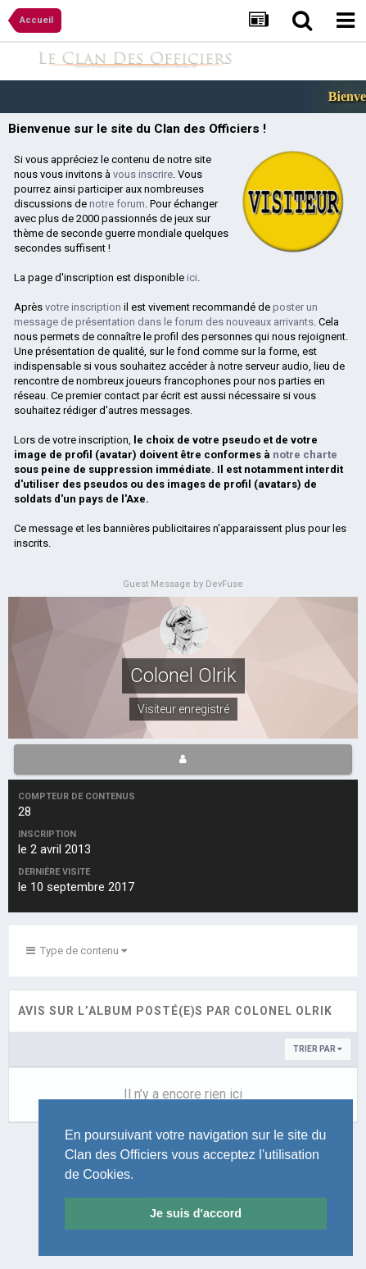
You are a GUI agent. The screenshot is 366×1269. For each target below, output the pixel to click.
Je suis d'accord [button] (196, 1213)
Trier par (317, 1048)
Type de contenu (76, 950)
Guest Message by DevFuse (183, 584)
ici (192, 277)
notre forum (117, 204)
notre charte (305, 454)
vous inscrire (143, 174)
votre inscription (83, 307)
